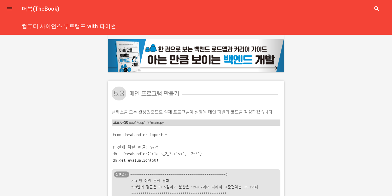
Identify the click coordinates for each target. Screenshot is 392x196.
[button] (9, 8)
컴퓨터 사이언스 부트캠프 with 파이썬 (69, 26)
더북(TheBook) (40, 8)
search (376, 8)
